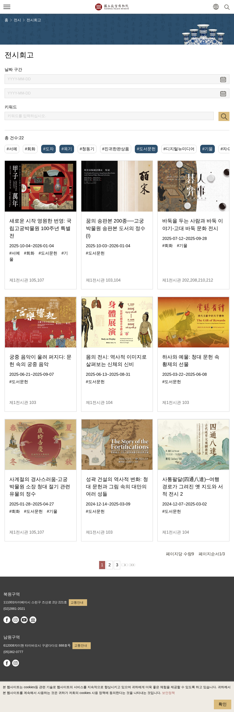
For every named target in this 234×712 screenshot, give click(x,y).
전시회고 (34, 20)
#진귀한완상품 (115, 149)
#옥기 (66, 149)
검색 (223, 116)
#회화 (30, 149)
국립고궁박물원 (111, 7)
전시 (17, 20)
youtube (24, 619)
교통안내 (77, 602)
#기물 (207, 149)
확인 (222, 704)
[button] (216, 7)
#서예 (12, 149)
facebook (6, 619)
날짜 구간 (13, 69)
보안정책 (168, 693)
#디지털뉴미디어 (178, 149)
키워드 (11, 107)
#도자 (48, 149)
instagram (15, 619)
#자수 (226, 149)
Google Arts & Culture (32, 619)
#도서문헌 (146, 149)
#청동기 (87, 149)
